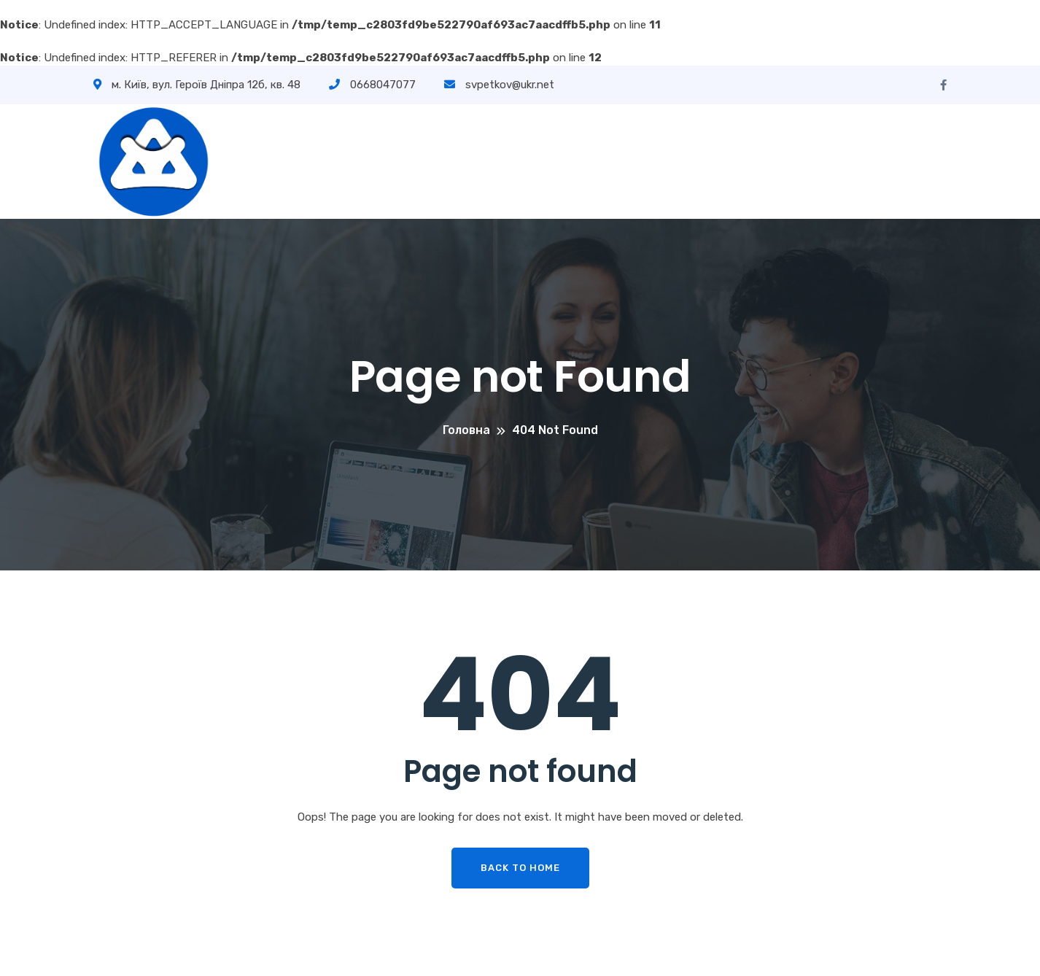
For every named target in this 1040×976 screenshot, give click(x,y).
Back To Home (520, 867)
